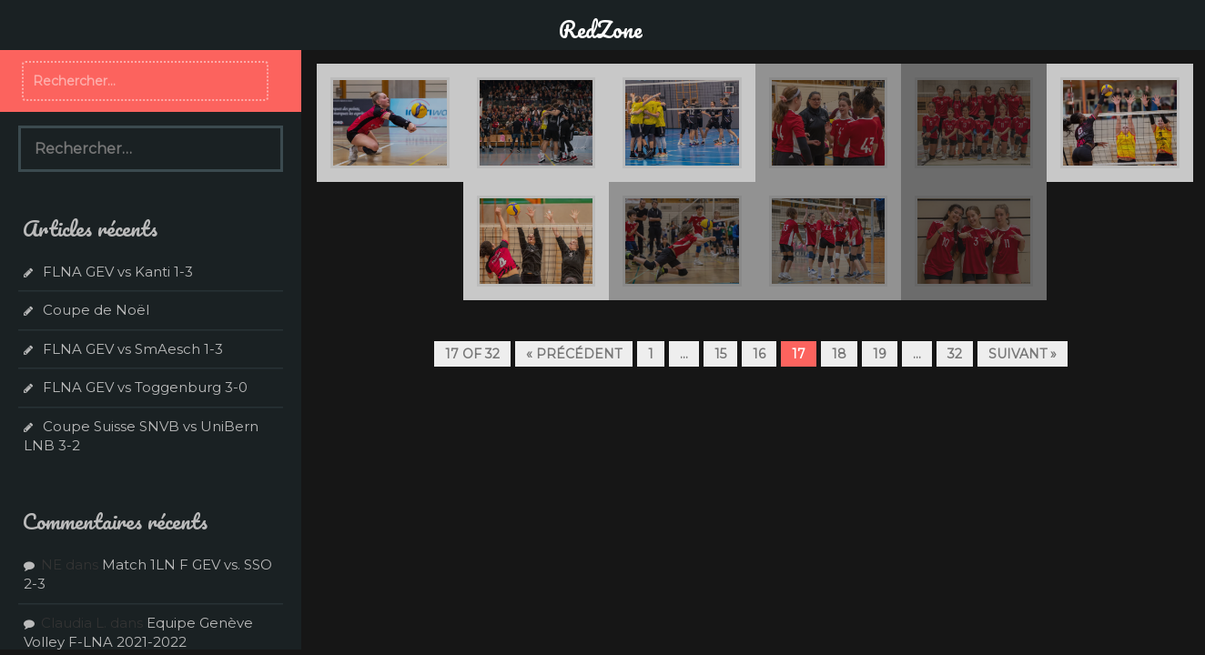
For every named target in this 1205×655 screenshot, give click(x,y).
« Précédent (574, 354)
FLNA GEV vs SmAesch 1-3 (133, 349)
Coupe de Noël (96, 309)
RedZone (601, 29)
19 (879, 354)
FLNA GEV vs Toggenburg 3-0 (145, 387)
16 (759, 354)
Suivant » (1022, 354)
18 (839, 354)
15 (720, 354)
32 (954, 354)
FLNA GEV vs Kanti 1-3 (118, 271)
